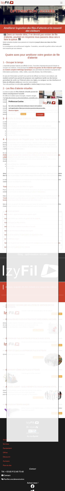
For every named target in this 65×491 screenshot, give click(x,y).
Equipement (7, 448)
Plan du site (7, 465)
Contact (5, 475)
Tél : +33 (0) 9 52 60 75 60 (12, 471)
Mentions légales (14, 110)
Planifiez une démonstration (12, 479)
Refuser (23, 114)
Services (6, 444)
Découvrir (6, 457)
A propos (6, 461)
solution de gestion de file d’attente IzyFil (42, 67)
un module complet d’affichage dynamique (17, 70)
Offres (5, 452)
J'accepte (40, 114)
